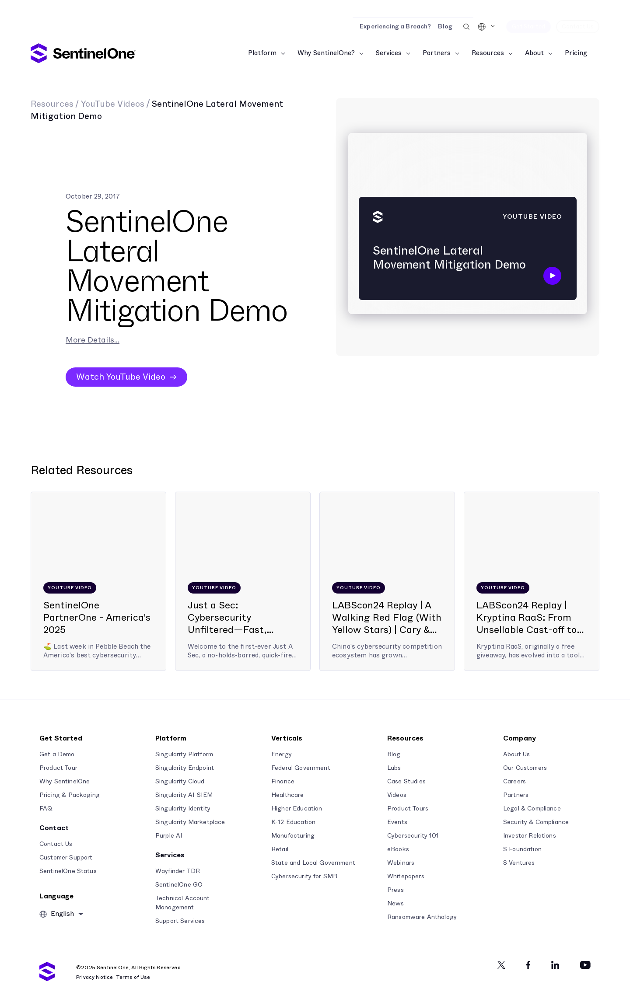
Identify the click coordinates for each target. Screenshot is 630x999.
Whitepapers (405, 876)
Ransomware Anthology (422, 917)
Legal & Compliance (532, 809)
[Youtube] (585, 965)
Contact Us (56, 844)
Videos (396, 795)
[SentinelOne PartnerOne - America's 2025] (98, 581)
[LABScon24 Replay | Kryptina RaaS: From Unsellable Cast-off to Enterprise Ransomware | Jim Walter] (531, 581)
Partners (437, 53)
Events (397, 822)
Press (395, 890)
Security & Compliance (536, 822)
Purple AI (168, 836)
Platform (262, 53)
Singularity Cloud (180, 782)
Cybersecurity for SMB (304, 876)
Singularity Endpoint (184, 768)
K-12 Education (293, 822)
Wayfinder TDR (177, 871)
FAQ (45, 809)
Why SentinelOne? (326, 53)
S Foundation (522, 849)
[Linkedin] (555, 965)
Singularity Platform (184, 754)
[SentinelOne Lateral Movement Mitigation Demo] (467, 227)
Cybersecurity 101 (413, 836)
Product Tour (58, 768)
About (534, 53)
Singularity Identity (182, 809)
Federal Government (300, 768)
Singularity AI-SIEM (184, 795)
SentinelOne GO (179, 885)
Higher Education (296, 809)
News (395, 904)
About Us (516, 754)
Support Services (180, 921)
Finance (282, 782)
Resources (488, 53)
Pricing (576, 53)
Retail (279, 849)
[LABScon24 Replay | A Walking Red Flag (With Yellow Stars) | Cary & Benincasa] (387, 581)
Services (389, 53)
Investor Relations (529, 836)
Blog (445, 27)
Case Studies (406, 782)
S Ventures (519, 863)
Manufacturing (293, 836)
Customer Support (65, 858)
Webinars (400, 863)
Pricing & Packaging (69, 795)
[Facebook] (528, 965)
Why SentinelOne (64, 782)
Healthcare (287, 795)
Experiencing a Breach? (395, 27)
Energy (281, 754)
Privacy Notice (94, 977)
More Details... (92, 340)
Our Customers (525, 768)
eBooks (398, 849)
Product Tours (407, 809)
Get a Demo (57, 754)
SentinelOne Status (68, 871)
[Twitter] (501, 965)
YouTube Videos (112, 104)
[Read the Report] (315, 8)
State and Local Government (313, 863)
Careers (514, 782)
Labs (394, 768)
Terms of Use (133, 977)
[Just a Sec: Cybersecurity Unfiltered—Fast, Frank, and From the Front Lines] (242, 581)
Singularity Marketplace (190, 822)
